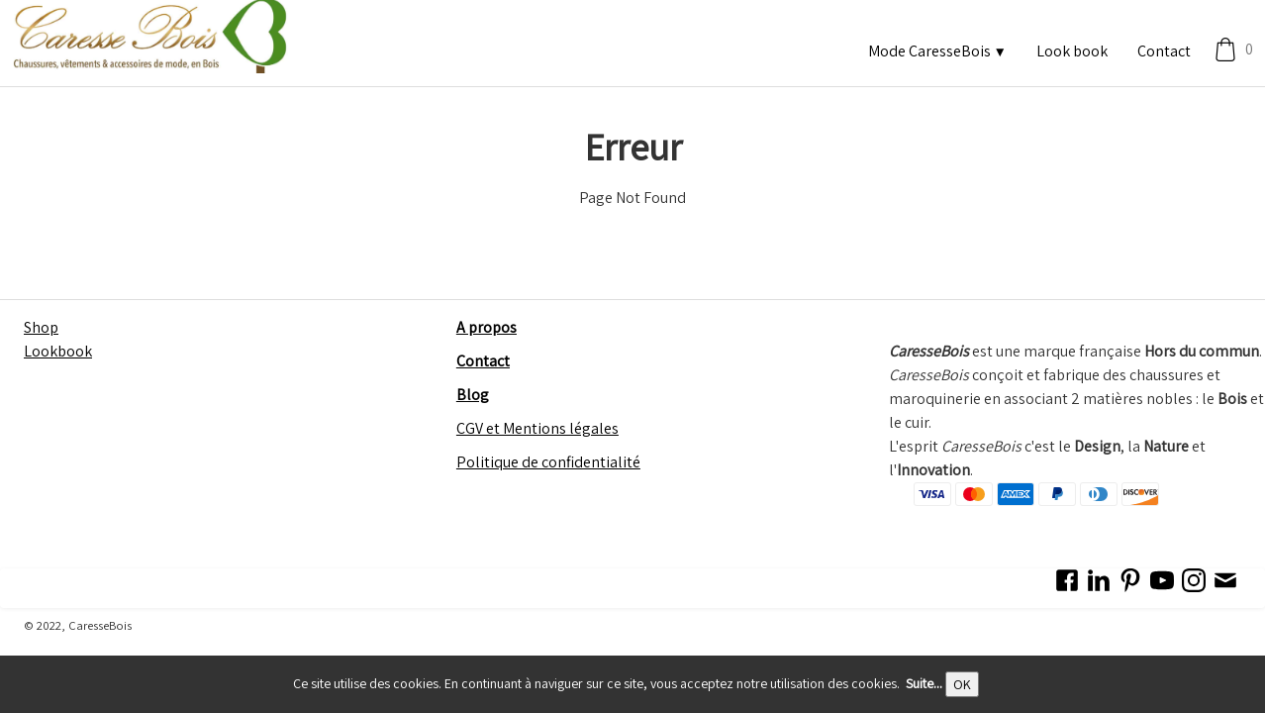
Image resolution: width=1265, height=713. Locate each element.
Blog (472, 394)
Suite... (924, 683)
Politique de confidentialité (548, 462)
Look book (1072, 51)
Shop (41, 327)
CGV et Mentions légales (537, 428)
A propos (486, 327)
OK (962, 684)
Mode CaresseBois (937, 51)
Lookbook (58, 351)
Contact (1164, 51)
